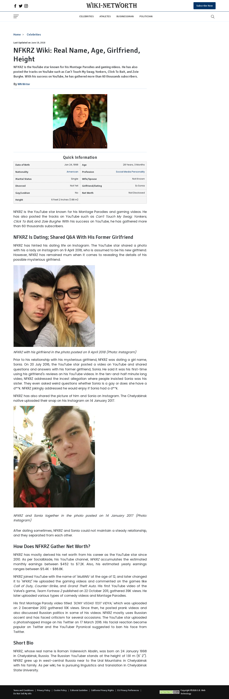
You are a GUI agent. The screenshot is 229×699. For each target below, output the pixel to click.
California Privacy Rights (102, 690)
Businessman (125, 16)
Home (17, 34)
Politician (146, 16)
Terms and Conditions (23, 690)
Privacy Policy (43, 690)
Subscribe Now (204, 5)
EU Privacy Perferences (128, 690)
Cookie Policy (60, 690)
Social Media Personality (130, 171)
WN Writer (24, 84)
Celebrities (86, 16)
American (72, 171)
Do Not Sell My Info (22, 693)
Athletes (105, 16)
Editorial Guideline (79, 690)
